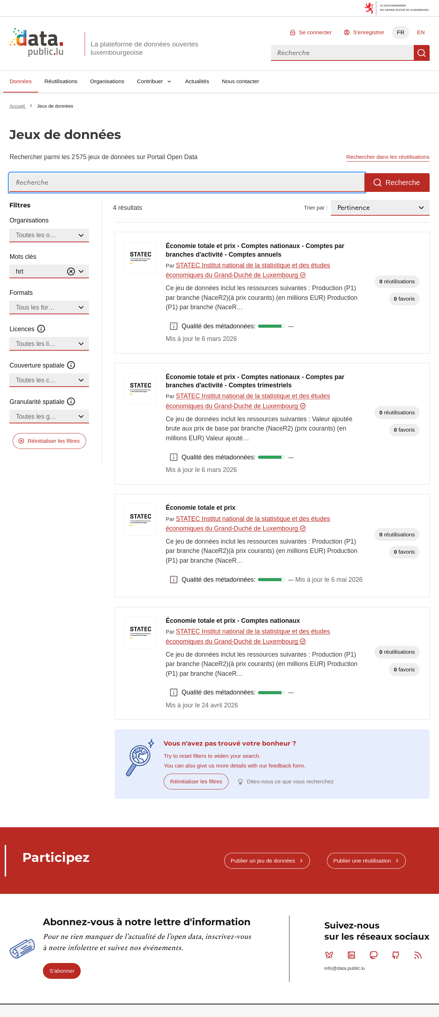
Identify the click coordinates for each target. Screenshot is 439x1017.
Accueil (17, 106)
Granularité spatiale (42, 401)
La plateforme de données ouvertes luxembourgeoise (144, 48)
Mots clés (22, 256)
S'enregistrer (368, 32)
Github (397, 955)
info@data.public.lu (344, 968)
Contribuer (150, 81)
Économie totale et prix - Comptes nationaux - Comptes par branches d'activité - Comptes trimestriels (255, 381)
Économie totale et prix (201, 507)
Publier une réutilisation (362, 861)
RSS (419, 955)
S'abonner (62, 971)
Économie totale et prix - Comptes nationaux (233, 620)
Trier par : (316, 207)
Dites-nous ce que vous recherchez (290, 781)
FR (400, 32)
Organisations (107, 81)
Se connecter (315, 32)
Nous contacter (240, 81)
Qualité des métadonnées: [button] (174, 326)
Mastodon (375, 955)
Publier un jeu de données (263, 861)
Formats (21, 292)
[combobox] (342, 53)
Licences (27, 329)
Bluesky (330, 955)
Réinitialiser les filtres (54, 441)
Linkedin (353, 955)
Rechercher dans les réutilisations (388, 157)
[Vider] (71, 271)
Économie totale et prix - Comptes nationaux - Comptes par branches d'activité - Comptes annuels (255, 250)
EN (421, 32)
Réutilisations (60, 81)
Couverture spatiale (42, 365)
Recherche (422, 53)
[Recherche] (186, 182)
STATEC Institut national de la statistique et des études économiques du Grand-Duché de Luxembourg (248, 270)
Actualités (197, 81)
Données (20, 81)
